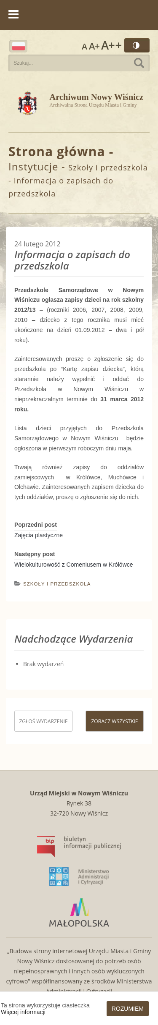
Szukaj (139, 63)
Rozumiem (128, 1008)
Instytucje (33, 166)
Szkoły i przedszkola (108, 167)
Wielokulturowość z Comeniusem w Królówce (73, 564)
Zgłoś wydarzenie (43, 721)
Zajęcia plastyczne (38, 535)
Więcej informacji (23, 1012)
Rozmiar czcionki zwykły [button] (84, 45)
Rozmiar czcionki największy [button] (111, 45)
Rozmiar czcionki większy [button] (94, 45)
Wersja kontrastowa (137, 45)
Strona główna (56, 151)
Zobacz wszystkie (114, 721)
